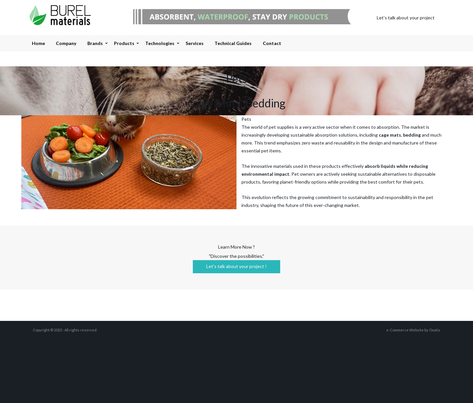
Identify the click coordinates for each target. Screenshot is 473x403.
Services (195, 43)
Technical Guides (233, 43)
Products (124, 43)
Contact (272, 43)
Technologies (159, 43)
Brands (95, 43)
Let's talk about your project (406, 17)
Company (66, 43)
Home (38, 43)
